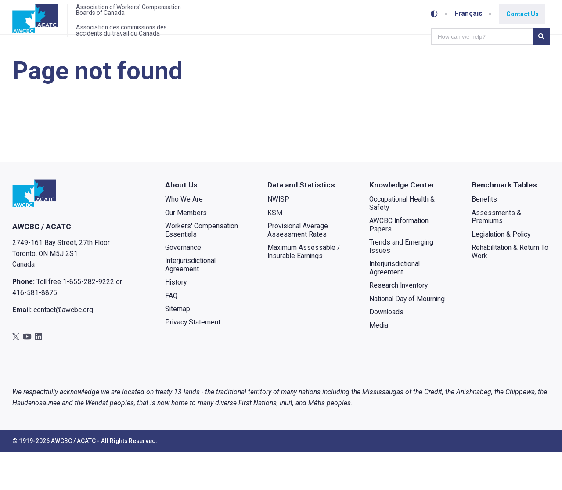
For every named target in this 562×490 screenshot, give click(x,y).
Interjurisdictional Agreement (190, 303)
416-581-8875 (34, 331)
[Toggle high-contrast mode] (436, 13)
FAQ (171, 334)
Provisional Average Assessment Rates (297, 268)
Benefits (484, 237)
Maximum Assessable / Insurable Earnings (303, 289)
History (176, 320)
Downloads (386, 350)
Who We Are (184, 237)
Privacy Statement (192, 360)
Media (378, 364)
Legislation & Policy (501, 272)
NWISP (278, 237)
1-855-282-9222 (88, 320)
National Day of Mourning (407, 337)
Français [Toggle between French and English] (471, 12)
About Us (181, 222)
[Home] (41, 23)
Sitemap (177, 347)
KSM (274, 251)
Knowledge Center (402, 222)
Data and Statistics (301, 222)
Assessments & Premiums (496, 255)
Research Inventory (398, 324)
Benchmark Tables (504, 222)
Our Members (186, 251)
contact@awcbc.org (63, 348)
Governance (183, 285)
